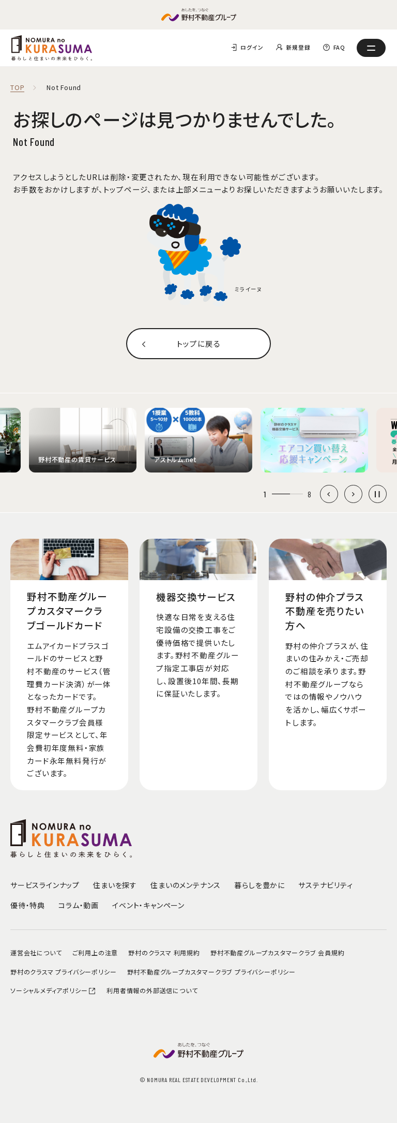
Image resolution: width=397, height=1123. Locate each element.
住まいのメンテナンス (185, 885)
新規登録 (298, 47)
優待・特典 (27, 905)
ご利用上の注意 (95, 952)
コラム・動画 (78, 905)
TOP (17, 87)
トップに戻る (199, 343)
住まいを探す (115, 885)
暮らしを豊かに (259, 885)
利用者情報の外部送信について (151, 990)
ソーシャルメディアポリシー (53, 990)
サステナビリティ (325, 885)
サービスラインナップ (45, 885)
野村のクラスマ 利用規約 (164, 952)
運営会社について (36, 952)
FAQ (339, 47)
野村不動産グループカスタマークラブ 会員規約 (277, 952)
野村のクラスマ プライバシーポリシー (63, 971)
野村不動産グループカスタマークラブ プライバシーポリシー (211, 971)
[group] (82, 440)
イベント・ (148, 905)
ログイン (251, 47)
